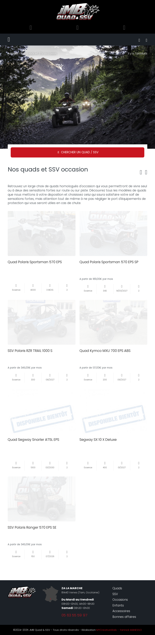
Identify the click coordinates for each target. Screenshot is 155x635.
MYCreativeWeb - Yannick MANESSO (119, 630)
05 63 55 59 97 (74, 615)
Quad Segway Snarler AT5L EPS (33, 439)
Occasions (120, 600)
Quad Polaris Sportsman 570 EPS (35, 261)
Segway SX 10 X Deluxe (98, 439)
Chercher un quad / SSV (79, 152)
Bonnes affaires (124, 617)
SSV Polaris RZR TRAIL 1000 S (30, 350)
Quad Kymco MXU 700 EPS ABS (105, 350)
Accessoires (121, 611)
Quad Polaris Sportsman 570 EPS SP (109, 261)
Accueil (13, 53)
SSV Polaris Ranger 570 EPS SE (32, 527)
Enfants (118, 605)
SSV (115, 594)
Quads (117, 588)
